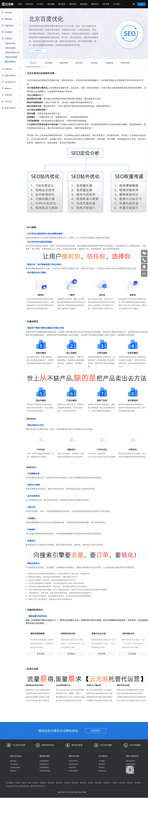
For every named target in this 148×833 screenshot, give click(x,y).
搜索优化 (109, 63)
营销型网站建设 (45, 771)
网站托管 (72, 4)
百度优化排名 (10, 43)
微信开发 (94, 4)
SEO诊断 (51, 4)
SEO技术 (137, 783)
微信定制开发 (130, 761)
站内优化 (79, 63)
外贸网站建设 (44, 767)
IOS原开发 (72, 767)
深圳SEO (122, 783)
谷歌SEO (11, 69)
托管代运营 (125, 63)
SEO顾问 (11, 32)
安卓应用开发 (73, 764)
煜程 (29, 783)
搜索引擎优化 (11, 75)
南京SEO (59, 783)
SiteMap (130, 783)
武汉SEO (75, 783)
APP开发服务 (73, 771)
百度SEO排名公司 (12, 52)
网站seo (11, 88)
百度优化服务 (10, 48)
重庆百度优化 (10, 62)
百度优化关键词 (11, 57)
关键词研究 (63, 63)
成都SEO (43, 783)
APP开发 (105, 4)
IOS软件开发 (73, 761)
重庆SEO (83, 783)
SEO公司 (11, 101)
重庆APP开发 (74, 756)
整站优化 (61, 4)
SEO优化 (29, 4)
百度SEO (11, 95)
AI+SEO (40, 4)
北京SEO (98, 783)
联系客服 (40, 654)
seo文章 (35, 783)
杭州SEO (51, 783)
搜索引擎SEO (11, 108)
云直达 (17, 783)
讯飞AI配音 (10, 783)
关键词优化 (11, 25)
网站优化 (11, 19)
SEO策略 (48, 63)
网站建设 (83, 4)
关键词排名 (102, 771)
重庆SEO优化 (15, 756)
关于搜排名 (103, 756)
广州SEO (114, 783)
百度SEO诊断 (15, 767)
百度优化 (11, 38)
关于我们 (116, 4)
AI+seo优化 (14, 764)
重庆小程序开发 (132, 756)
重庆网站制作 (45, 756)
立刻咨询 (95, 730)
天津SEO (67, 783)
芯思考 (24, 783)
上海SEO (106, 783)
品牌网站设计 (44, 764)
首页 (20, 4)
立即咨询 (37, 50)
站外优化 (94, 63)
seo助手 (90, 783)
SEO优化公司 (11, 82)
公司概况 (102, 761)
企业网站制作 (44, 761)
